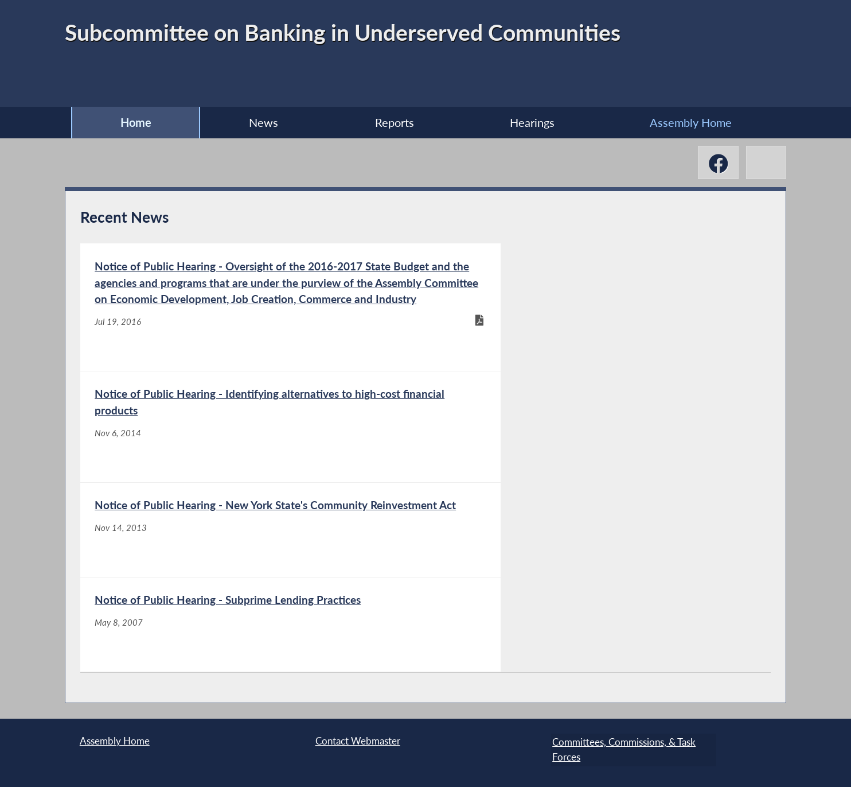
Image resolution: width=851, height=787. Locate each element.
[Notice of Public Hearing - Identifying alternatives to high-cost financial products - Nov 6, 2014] (597, 360)
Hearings (534, 122)
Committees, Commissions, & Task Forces (622, 748)
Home (130, 122)
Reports (393, 122)
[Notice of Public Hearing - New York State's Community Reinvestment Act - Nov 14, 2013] (252, 573)
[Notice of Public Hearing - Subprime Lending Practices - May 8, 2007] (597, 573)
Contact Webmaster (357, 741)
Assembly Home (696, 122)
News (260, 122)
